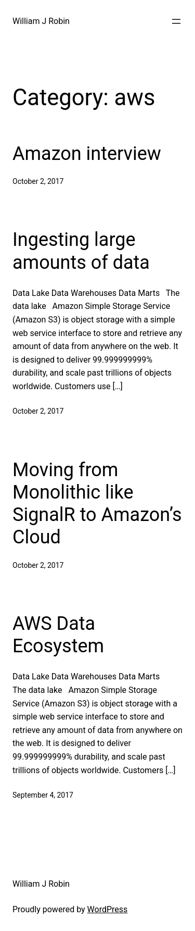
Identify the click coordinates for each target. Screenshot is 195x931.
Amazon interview (86, 154)
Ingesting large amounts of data (81, 251)
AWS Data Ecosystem (58, 635)
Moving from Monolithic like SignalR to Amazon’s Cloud (97, 504)
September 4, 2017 (42, 795)
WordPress (107, 909)
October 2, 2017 (37, 181)
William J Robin (41, 21)
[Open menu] (176, 21)
